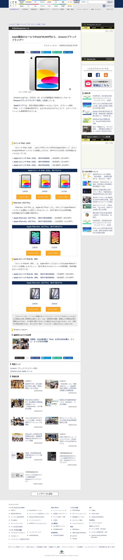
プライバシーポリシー (68, 547)
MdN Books (75, 529)
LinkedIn (69, 52)
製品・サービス (95, 9)
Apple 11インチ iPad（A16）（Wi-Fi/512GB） (32, 165)
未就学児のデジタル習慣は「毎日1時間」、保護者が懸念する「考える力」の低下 (102, 176)
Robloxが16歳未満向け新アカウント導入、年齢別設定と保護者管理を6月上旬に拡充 (103, 192)
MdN (71, 526)
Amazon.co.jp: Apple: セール (21, 371)
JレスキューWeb (77, 520)
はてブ (48, 52)
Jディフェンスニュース (79, 513)
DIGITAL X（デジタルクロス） (38, 523)
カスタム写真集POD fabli (99, 532)
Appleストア (19, 105)
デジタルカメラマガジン (18, 532)
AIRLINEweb (76, 510)
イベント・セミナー (82, 9)
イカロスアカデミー (78, 523)
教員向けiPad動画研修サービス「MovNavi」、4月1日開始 (68, 402)
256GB (44, 191)
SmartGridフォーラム (35, 510)
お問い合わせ (30, 547)
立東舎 (55, 520)
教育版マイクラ (44, 9)
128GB (25, 191)
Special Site (91, 59)
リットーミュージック (59, 510)
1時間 (85, 28)
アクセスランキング (94, 25)
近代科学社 (54, 532)
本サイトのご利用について (16, 547)
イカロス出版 (74, 507)
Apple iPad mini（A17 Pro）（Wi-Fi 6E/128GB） (33, 218)
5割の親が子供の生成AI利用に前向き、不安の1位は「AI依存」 (102, 215)
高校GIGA (34, 9)
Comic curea (95, 513)
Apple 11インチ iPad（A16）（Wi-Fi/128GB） (32, 158)
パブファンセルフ (97, 523)
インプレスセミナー (35, 520)
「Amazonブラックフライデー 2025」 (27, 100)
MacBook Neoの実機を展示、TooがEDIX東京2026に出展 (102, 121)
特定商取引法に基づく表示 (107, 547)
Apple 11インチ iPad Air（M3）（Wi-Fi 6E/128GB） (34, 274)
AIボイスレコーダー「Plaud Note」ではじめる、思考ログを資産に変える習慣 (103, 207)
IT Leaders (14, 520)
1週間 (102, 28)
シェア (37, 52)
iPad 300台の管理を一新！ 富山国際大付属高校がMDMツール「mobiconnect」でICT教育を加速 (33, 404)
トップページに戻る (45, 494)
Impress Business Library (36, 517)
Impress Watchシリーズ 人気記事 (98, 137)
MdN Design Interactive (79, 532)
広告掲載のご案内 (41, 547)
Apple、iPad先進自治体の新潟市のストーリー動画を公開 (33, 455)
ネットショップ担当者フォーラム (39, 513)
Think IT (13, 510)
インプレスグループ (91, 547)
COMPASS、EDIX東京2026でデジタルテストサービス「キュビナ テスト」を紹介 (102, 98)
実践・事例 (70, 9)
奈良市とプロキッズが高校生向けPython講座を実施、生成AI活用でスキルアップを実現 (103, 200)
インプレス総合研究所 (17, 517)
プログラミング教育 (58, 9)
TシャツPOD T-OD (59, 517)
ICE (90, 507)
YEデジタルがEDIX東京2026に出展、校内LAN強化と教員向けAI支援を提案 (102, 106)
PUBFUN (92, 520)
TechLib (74, 538)
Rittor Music (55, 507)
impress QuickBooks (97, 517)
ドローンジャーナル (17, 523)
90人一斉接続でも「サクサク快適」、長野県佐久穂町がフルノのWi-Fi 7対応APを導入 (103, 129)
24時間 (94, 28)
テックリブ (73, 536)
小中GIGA (25, 9)
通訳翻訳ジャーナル (78, 517)
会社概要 (80, 547)
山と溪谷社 (54, 523)
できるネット (15, 536)
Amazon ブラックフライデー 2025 (23, 368)
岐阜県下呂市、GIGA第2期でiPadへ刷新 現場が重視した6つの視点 (33, 386)
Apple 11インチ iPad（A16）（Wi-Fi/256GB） (32, 162)
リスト (27, 52)
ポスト (21, 52)
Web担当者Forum (16, 513)
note (58, 52)
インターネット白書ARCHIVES (20, 539)
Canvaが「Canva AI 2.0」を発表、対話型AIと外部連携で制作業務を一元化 (102, 184)
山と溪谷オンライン (59, 526)
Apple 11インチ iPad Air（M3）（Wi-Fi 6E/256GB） (34, 277)
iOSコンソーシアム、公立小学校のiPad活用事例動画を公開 (68, 420)
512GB (64, 191)
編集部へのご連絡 (54, 547)
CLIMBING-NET (58, 529)
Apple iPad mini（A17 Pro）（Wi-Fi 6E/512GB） (33, 221)
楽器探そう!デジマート (60, 513)
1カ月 (110, 28)
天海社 (93, 510)
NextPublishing (33, 535)
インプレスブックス (35, 532)
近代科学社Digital (58, 535)
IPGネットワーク (94, 526)
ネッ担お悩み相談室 (17, 526)
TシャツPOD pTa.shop (99, 529)
